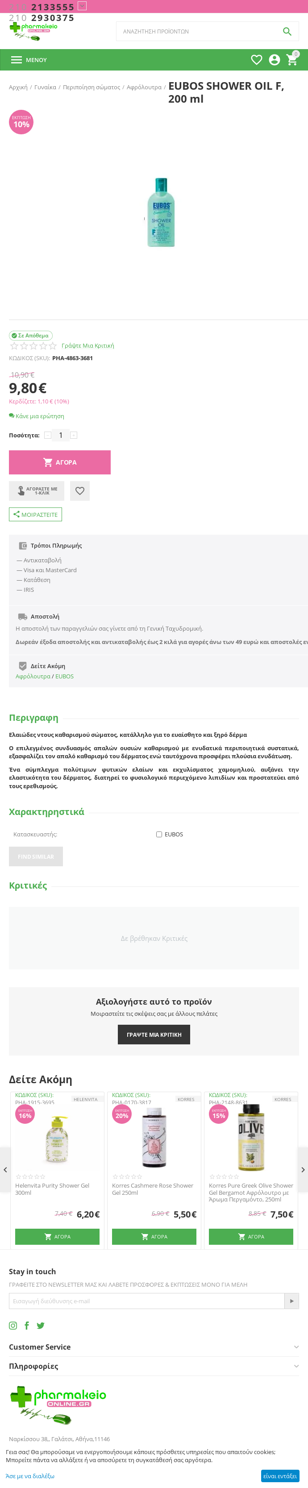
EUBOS (64, 676)
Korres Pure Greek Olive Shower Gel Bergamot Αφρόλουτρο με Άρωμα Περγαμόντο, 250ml (251, 1192)
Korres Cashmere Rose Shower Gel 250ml (152, 1189)
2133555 (42, 7)
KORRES (186, 1099)
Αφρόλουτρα (33, 676)
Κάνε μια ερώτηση (36, 416)
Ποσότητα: (24, 435)
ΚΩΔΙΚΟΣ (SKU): (29, 358)
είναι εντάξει (280, 1476)
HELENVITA (85, 1099)
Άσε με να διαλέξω (30, 1476)
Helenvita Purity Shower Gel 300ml (52, 1189)
